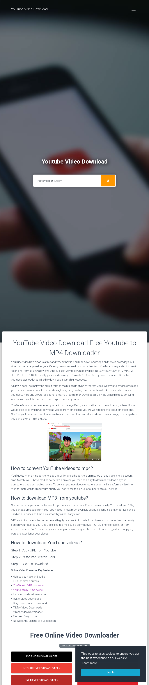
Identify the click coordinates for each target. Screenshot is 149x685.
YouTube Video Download (29, 9)
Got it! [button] (111, 672)
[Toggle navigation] (133, 9)
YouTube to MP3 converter (28, 585)
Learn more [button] (89, 663)
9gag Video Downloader (42, 656)
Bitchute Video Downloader (41, 668)
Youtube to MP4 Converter (28, 589)
